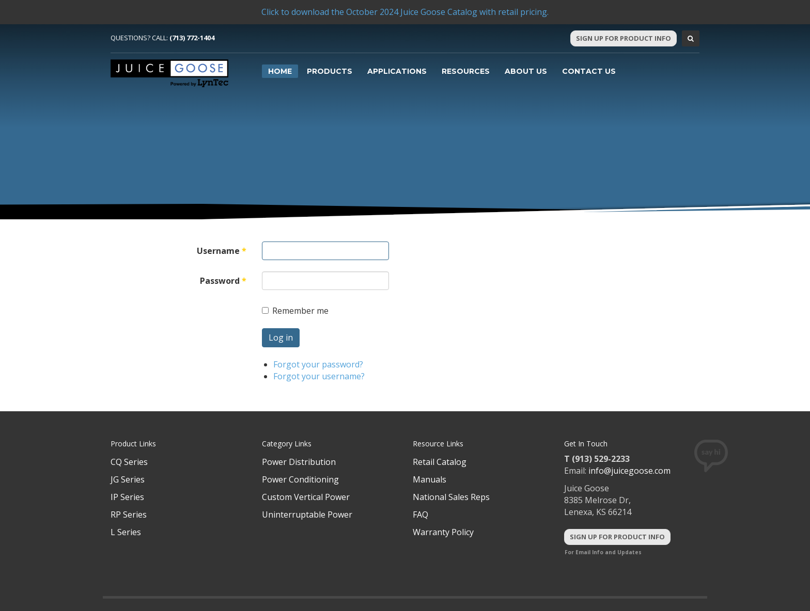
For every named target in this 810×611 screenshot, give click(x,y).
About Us (526, 71)
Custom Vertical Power (306, 497)
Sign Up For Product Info (623, 38)
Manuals (429, 479)
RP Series (129, 514)
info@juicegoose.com (629, 470)
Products (329, 71)
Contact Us (589, 71)
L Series (126, 532)
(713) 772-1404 (191, 37)
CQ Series (129, 462)
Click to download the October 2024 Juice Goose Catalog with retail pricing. (405, 12)
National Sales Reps (451, 497)
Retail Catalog (439, 462)
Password (223, 280)
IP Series (127, 497)
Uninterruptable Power (307, 514)
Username (221, 250)
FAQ (420, 514)
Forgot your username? (319, 376)
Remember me (295, 310)
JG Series (128, 479)
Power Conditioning (300, 479)
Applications (397, 71)
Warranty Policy (443, 532)
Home (280, 71)
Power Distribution (299, 462)
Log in (281, 337)
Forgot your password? (318, 364)
